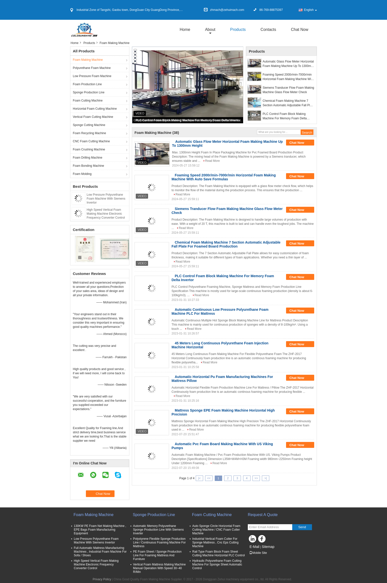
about (210, 29)
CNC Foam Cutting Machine (91, 141)
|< (199, 478)
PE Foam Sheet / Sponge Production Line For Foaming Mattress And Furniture (157, 555)
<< (209, 478)
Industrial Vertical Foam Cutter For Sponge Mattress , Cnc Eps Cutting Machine (215, 542)
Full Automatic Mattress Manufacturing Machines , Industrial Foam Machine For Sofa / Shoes (100, 551)
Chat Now (299, 29)
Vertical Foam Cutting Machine (93, 117)
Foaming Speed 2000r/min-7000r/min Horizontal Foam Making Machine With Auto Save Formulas (288, 77)
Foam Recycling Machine (89, 133)
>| (265, 478)
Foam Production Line (87, 84)
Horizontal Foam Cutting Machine (95, 108)
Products (238, 29)
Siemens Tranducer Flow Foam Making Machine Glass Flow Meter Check (288, 90)
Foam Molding (82, 174)
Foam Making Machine (88, 60)
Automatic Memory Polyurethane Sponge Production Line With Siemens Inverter (158, 529)
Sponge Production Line (88, 92)
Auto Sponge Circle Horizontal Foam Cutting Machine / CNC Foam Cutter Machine (216, 529)
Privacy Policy (102, 579)
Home (185, 29)
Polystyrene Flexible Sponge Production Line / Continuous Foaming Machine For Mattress (159, 542)
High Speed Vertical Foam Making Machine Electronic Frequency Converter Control (106, 213)
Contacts (268, 29)
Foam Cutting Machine (88, 100)
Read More (212, 161)
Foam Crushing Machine (89, 149)
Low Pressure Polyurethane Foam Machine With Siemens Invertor (106, 198)
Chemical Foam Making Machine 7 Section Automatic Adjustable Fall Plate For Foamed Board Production (288, 103)
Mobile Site (258, 553)
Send (302, 527)
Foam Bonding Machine (88, 165)
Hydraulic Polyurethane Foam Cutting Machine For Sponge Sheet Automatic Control (217, 564)
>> (256, 478)
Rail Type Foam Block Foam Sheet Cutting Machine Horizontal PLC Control (218, 553)
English (310, 10)
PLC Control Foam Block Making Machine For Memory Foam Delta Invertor (187, 120)
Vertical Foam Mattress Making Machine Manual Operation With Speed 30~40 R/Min (159, 568)
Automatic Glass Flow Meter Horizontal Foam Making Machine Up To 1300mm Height (288, 64)
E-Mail (254, 547)
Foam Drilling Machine (87, 157)
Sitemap (268, 547)
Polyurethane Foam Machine (92, 68)
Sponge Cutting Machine (89, 125)
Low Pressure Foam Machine (92, 76)
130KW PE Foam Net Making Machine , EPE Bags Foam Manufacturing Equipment (100, 529)
